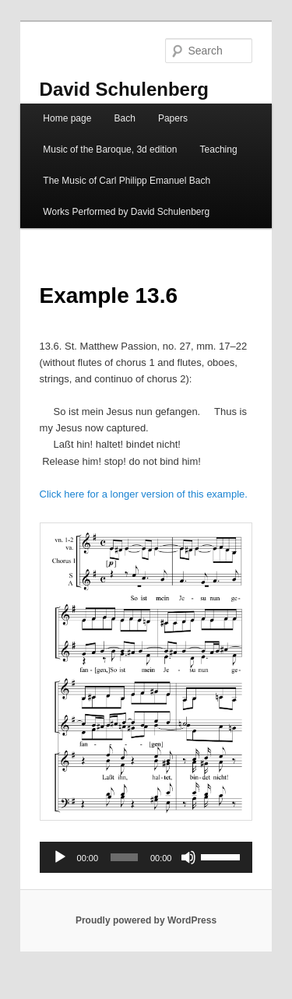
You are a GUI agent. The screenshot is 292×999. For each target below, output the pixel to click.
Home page (67, 118)
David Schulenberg (124, 89)
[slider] (124, 857)
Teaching (218, 149)
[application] (146, 857)
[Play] (60, 857)
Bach (124, 118)
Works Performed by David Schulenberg (126, 211)
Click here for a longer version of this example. (144, 494)
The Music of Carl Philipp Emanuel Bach (126, 180)
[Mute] (188, 857)
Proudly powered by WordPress (146, 920)
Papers (173, 118)
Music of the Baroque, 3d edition (110, 149)
